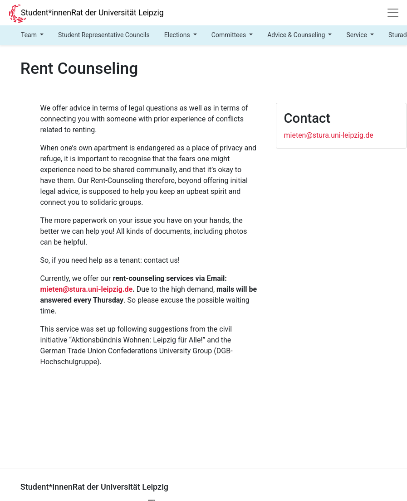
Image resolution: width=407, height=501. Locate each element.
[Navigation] (393, 12)
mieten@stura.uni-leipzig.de (86, 289)
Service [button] (357, 35)
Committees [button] (229, 35)
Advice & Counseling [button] (297, 35)
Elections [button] (178, 35)
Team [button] (29, 35)
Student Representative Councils (104, 35)
